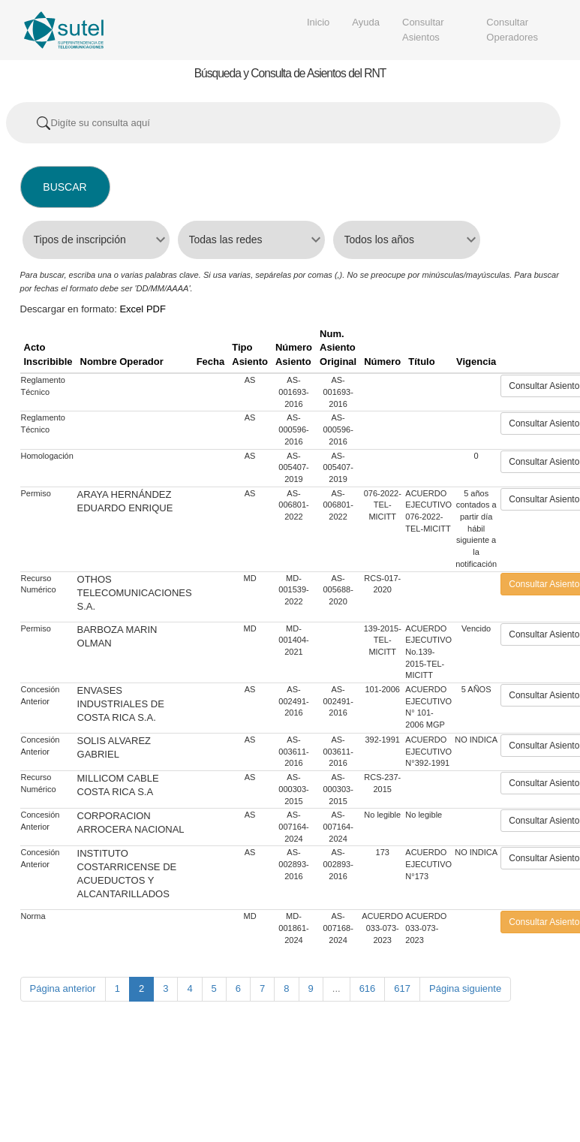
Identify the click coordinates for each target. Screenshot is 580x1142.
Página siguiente (465, 988)
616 (367, 988)
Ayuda (366, 22)
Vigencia (476, 361)
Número (382, 361)
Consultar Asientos (423, 30)
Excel (131, 309)
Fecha (211, 361)
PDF (156, 309)
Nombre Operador (122, 361)
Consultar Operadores (512, 30)
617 (402, 988)
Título (421, 361)
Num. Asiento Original (338, 347)
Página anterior (63, 988)
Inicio (318, 22)
